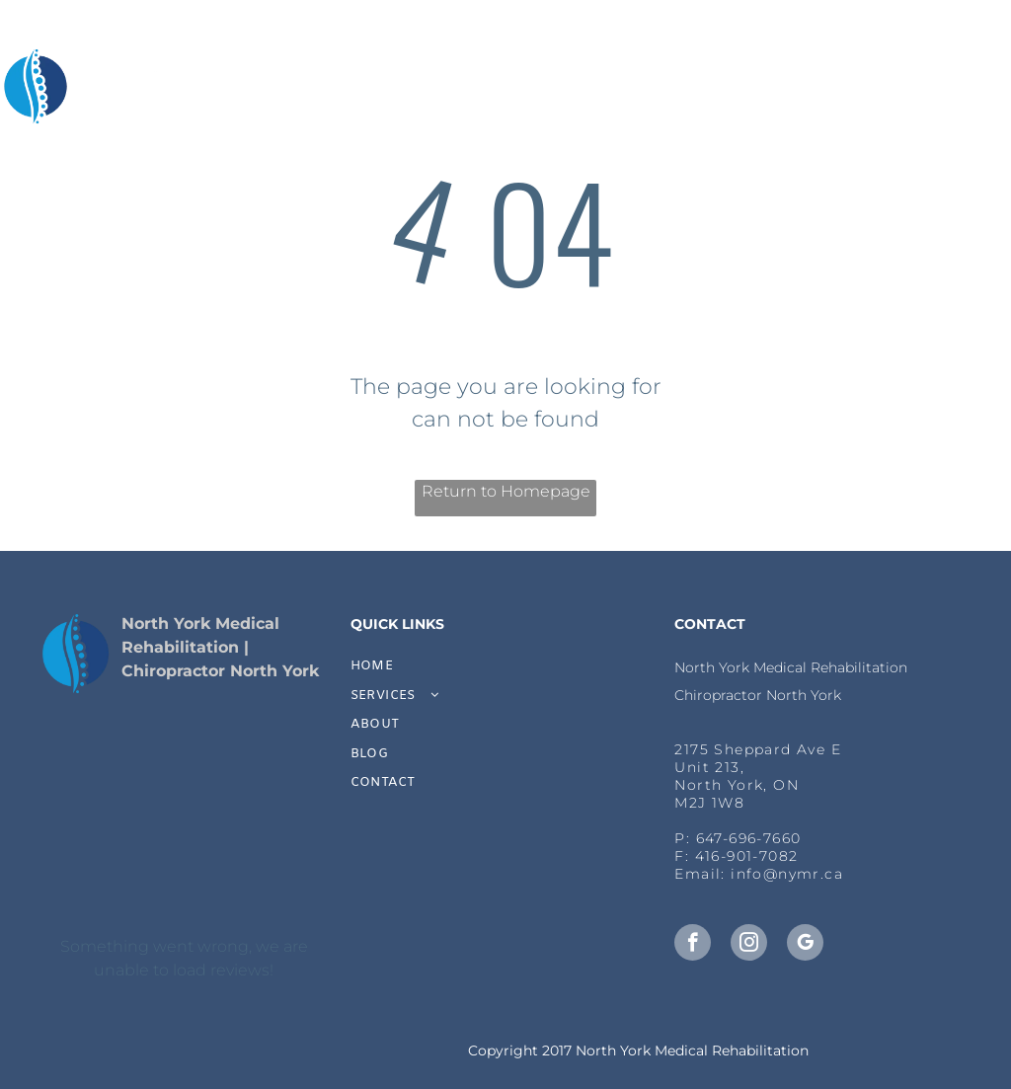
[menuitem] (321, 88)
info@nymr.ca (787, 874)
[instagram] (749, 945)
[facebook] (692, 945)
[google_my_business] (805, 945)
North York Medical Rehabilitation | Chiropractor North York (220, 647)
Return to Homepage (506, 491)
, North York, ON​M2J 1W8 (736, 785)
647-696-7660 (748, 838)
